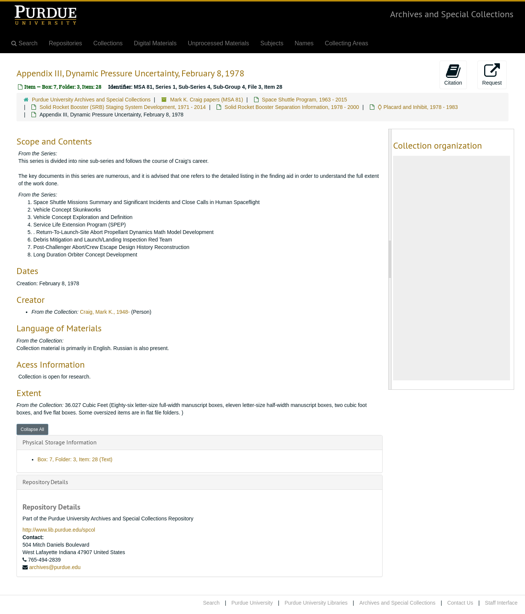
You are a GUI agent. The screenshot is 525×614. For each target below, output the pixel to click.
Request (492, 74)
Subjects (271, 43)
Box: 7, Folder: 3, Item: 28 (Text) (74, 459)
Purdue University (252, 603)
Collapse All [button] (32, 429)
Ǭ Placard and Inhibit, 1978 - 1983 (418, 107)
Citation (453, 74)
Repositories (65, 43)
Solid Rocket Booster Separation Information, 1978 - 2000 (291, 107)
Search (211, 603)
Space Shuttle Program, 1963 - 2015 (304, 100)
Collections (108, 43)
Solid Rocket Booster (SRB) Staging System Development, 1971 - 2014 (122, 107)
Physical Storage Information (59, 442)
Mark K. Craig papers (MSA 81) (206, 100)
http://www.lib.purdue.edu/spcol (58, 530)
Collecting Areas (346, 43)
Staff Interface (501, 603)
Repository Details (45, 482)
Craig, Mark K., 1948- (105, 312)
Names (304, 43)
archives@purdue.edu (55, 567)
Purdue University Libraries (315, 603)
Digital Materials (155, 43)
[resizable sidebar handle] (390, 259)
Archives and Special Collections (451, 13)
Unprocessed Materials (218, 43)
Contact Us (460, 603)
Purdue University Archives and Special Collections (91, 100)
